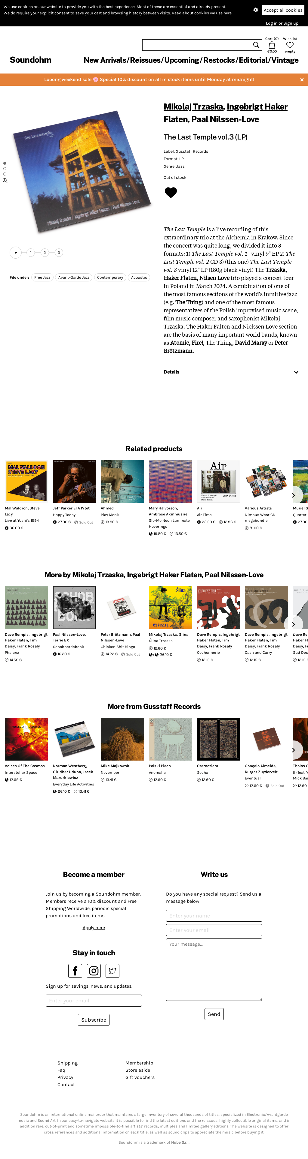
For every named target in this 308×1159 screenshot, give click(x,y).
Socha (202, 772)
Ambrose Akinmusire (168, 514)
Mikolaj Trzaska (193, 106)
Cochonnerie (208, 652)
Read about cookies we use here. (202, 13)
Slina (183, 634)
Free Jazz (42, 277)
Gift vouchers (140, 1077)
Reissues (145, 60)
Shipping (67, 1063)
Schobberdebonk (68, 646)
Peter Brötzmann (116, 634)
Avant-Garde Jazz (73, 277)
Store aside (137, 1070)
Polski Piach (160, 766)
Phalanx (12, 652)
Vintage (284, 60)
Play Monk (110, 514)
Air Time (204, 514)
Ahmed (107, 508)
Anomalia (157, 772)
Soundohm (30, 60)
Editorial (253, 60)
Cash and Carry (258, 652)
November (110, 772)
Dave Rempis (17, 634)
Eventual (253, 778)
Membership (139, 1063)
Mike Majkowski (116, 766)
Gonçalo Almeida (260, 766)
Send (214, 1014)
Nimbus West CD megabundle (260, 517)
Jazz (180, 166)
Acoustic (139, 277)
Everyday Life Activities (73, 784)
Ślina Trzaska (161, 640)
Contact (66, 1084)
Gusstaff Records (192, 151)
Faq (61, 1070)
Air (199, 508)
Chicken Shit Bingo (118, 646)
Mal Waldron (16, 508)
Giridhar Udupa (67, 772)
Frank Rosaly (28, 646)
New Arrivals (105, 60)
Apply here (94, 927)
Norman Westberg (69, 766)
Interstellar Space (21, 772)
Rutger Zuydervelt (261, 772)
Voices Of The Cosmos (25, 766)
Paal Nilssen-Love (225, 119)
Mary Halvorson (163, 508)
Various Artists (258, 508)
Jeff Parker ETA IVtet (71, 508)
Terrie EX (61, 640)
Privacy (65, 1077)
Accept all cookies (283, 10)
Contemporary (110, 277)
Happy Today (64, 514)
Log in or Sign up (282, 23)
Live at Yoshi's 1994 (22, 520)
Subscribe (93, 1019)
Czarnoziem (207, 766)
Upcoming (181, 60)
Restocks (219, 60)
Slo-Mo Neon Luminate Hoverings (169, 523)
